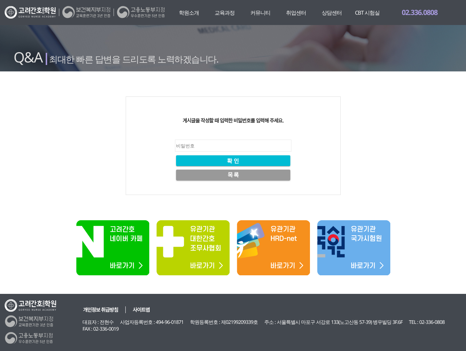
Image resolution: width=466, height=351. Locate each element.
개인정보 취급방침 (100, 309)
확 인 (233, 161)
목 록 (232, 175)
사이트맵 (141, 309)
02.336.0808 (419, 12)
